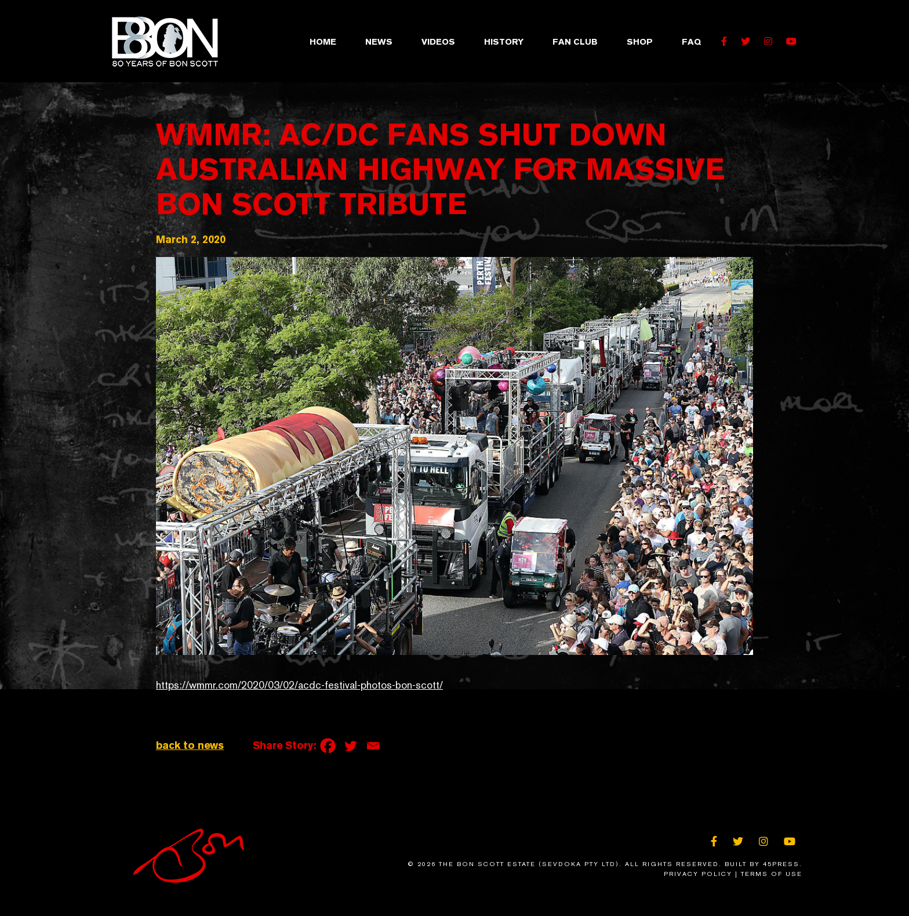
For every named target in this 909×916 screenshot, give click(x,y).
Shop (640, 41)
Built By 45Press (762, 864)
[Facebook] (328, 746)
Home (323, 41)
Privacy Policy (698, 874)
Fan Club (575, 41)
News (378, 41)
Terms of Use (771, 874)
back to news (190, 745)
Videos (438, 41)
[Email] (373, 746)
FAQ (691, 41)
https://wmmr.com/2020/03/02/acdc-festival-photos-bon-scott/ (299, 685)
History (503, 41)
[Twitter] (350, 746)
